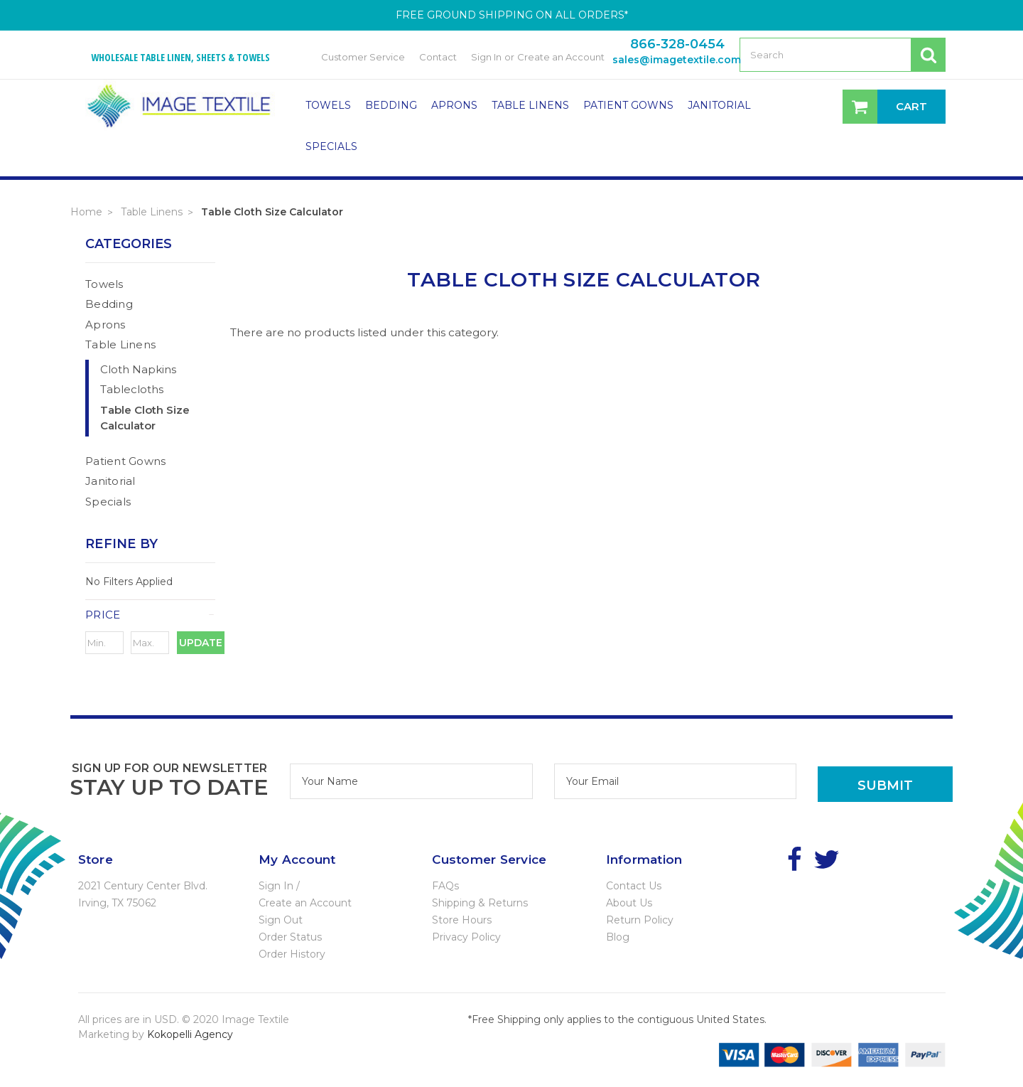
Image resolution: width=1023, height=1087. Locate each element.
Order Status (290, 937)
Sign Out (281, 920)
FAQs (445, 885)
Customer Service (363, 57)
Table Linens (530, 105)
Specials (331, 146)
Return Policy (639, 920)
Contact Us (633, 885)
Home (86, 211)
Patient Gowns (628, 105)
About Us (629, 902)
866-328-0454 (677, 44)
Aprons (454, 105)
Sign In (486, 57)
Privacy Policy (466, 937)
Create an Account (561, 57)
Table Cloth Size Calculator (272, 211)
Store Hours (462, 920)
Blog (617, 937)
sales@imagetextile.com (676, 59)
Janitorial (719, 105)
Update (200, 642)
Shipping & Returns (480, 902)
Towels (328, 105)
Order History (292, 954)
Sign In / (279, 885)
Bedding (391, 105)
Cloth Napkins (138, 369)
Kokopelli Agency (190, 1034)
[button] (150, 614)
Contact (438, 57)
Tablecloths (131, 389)
